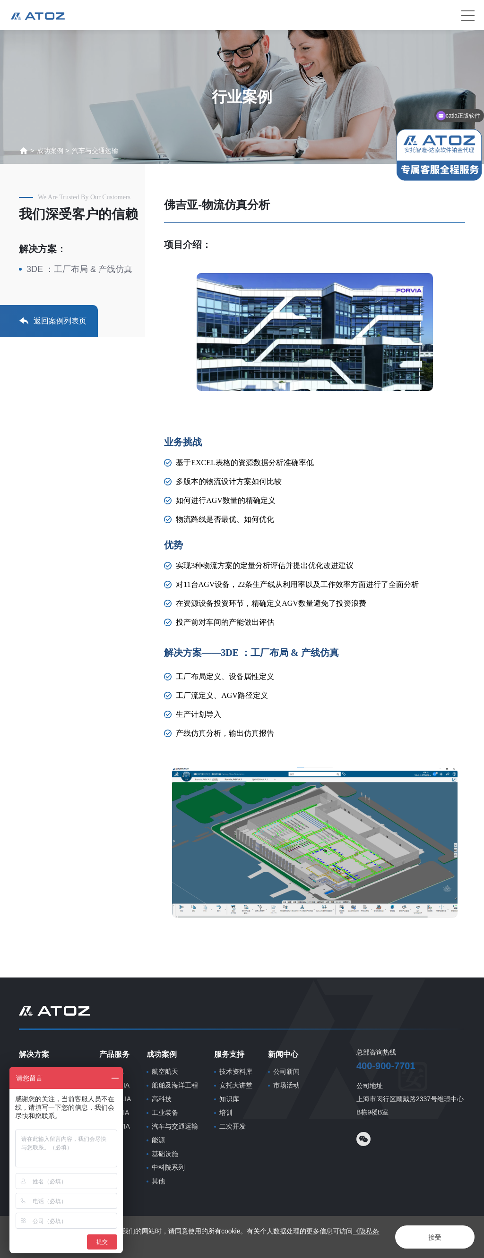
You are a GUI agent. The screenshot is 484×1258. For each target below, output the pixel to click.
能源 (158, 1140)
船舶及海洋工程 (175, 1085)
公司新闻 (286, 1071)
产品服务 (114, 1054)
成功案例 (50, 150)
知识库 (229, 1099)
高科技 (162, 1099)
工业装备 (165, 1112)
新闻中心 (283, 1054)
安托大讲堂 (235, 1085)
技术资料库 (235, 1071)
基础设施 (165, 1153)
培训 (226, 1112)
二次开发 (232, 1126)
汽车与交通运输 (95, 150)
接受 (434, 1237)
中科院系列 (168, 1167)
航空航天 (165, 1071)
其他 (158, 1181)
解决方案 (34, 1054)
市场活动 (286, 1085)
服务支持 (229, 1054)
